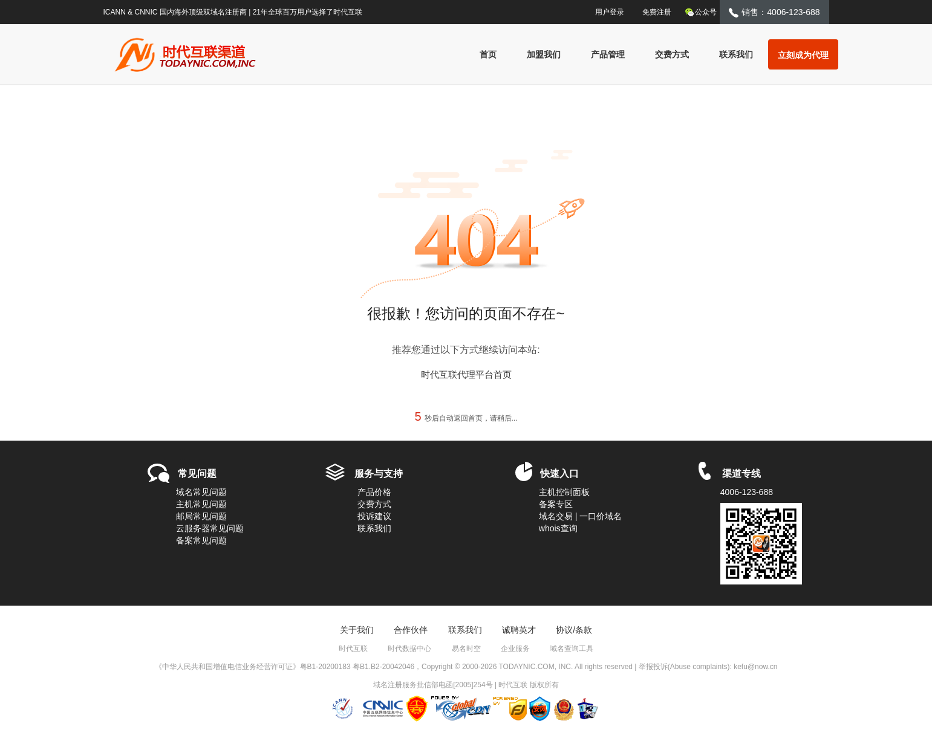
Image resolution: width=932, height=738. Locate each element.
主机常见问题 (201, 504)
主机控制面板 (564, 492)
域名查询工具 (571, 648)
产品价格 (374, 492)
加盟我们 (544, 54)
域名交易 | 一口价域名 (580, 516)
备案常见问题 (201, 540)
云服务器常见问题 (210, 528)
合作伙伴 (411, 630)
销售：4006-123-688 (774, 12)
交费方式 (672, 54)
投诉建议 (374, 516)
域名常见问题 (201, 492)
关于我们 (357, 630)
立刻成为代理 (803, 55)
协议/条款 (574, 630)
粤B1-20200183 (325, 666)
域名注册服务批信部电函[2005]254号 (432, 685)
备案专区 (556, 504)
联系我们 (736, 54)
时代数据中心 (409, 648)
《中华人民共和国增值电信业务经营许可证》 (227, 666)
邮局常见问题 (201, 516)
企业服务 (515, 648)
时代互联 (353, 648)
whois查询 (558, 528)
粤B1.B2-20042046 (383, 666)
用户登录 (604, 10)
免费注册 (656, 12)
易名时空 (466, 648)
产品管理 (608, 54)
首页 (488, 54)
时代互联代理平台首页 (466, 374)
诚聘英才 (519, 630)
